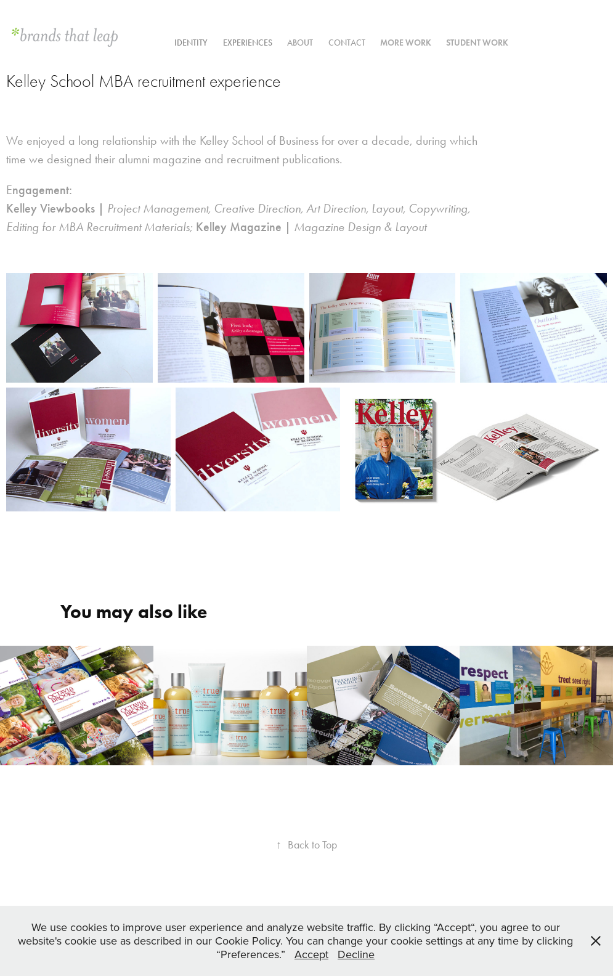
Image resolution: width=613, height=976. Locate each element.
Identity (191, 43)
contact (346, 43)
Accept (311, 954)
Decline (356, 954)
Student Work (477, 43)
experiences (247, 43)
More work (405, 43)
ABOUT (300, 43)
